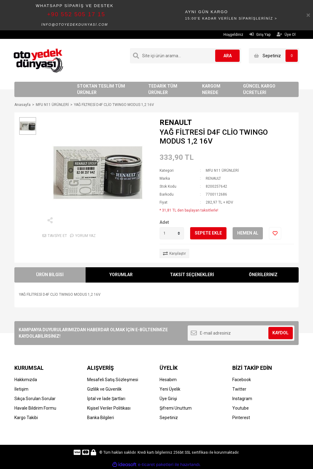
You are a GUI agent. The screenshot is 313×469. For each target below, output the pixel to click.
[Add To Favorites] (275, 233)
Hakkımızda (25, 379)
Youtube (240, 408)
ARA (227, 55)
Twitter (239, 389)
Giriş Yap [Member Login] (260, 34)
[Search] (185, 55)
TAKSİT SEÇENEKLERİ (192, 274)
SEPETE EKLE (208, 233)
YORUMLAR (121, 274)
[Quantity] (172, 233)
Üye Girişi (168, 398)
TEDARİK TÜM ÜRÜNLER (162, 89)
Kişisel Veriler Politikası (109, 408)
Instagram (242, 398)
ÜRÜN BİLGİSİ (50, 274)
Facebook (241, 379)
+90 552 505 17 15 (76, 14)
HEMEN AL (247, 233)
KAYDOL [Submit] (280, 332)
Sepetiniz (169, 417)
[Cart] (274, 55)
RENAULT (176, 122)
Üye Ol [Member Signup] (286, 34)
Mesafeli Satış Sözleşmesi (112, 379)
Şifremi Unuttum (176, 408)
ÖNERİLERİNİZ (263, 274)
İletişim (21, 389)
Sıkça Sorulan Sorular (35, 398)
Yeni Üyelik (170, 389)
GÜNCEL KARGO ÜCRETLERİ (259, 89)
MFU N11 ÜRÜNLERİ (222, 170)
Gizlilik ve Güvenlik (104, 389)
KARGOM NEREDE (211, 89)
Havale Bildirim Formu (35, 408)
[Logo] (38, 60)
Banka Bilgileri (100, 417)
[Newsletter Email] (241, 333)
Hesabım (168, 379)
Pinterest (241, 417)
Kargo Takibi (26, 417)
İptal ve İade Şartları (106, 398)
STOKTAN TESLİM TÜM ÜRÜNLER (101, 89)
